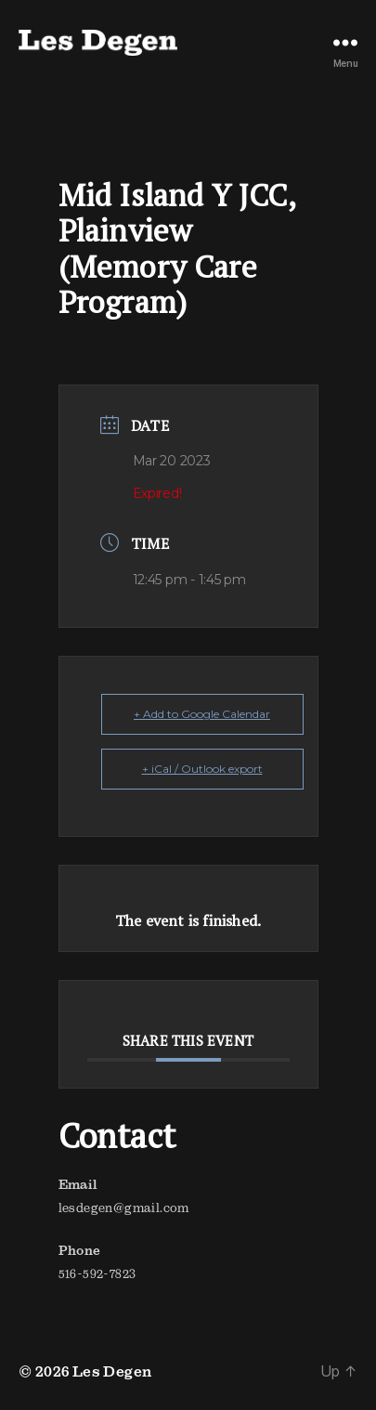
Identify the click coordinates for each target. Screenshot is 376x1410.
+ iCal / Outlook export (202, 769)
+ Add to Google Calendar (202, 714)
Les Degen (112, 1371)
